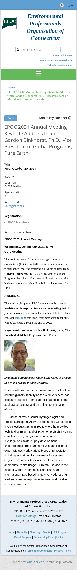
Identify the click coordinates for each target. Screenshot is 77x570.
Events (46, 532)
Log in (69, 5)
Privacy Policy (62, 550)
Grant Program (23, 537)
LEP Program (60, 532)
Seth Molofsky (26, 516)
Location (10, 182)
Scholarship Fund (44, 537)
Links (59, 537)
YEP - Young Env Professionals (56, 60)
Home (11, 87)
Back (10, 118)
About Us (22, 532)
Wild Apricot (35, 562)
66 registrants (14, 206)
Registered (11, 202)
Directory (35, 532)
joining (19, 317)
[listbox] (56, 118)
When (8, 164)
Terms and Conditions (39, 550)
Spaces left (11, 192)
